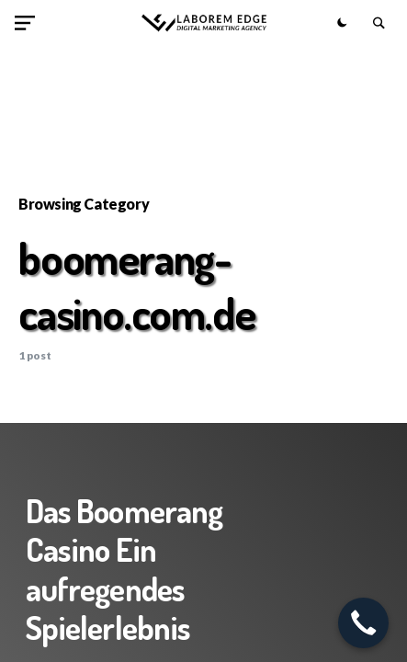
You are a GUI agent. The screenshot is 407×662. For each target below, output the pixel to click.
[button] (28, 23)
